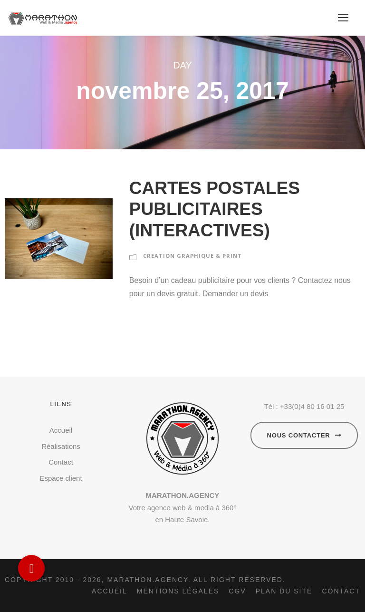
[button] (31, 568)
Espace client (60, 478)
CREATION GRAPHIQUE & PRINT (192, 255)
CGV (237, 591)
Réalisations (60, 446)
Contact (60, 462)
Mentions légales (178, 591)
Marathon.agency (147, 579)
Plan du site (284, 591)
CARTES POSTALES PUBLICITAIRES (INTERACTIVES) (214, 209)
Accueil (60, 430)
